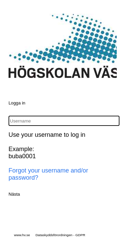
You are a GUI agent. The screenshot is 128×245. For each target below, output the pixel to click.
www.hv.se (22, 235)
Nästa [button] (14, 194)
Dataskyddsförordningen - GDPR (60, 235)
